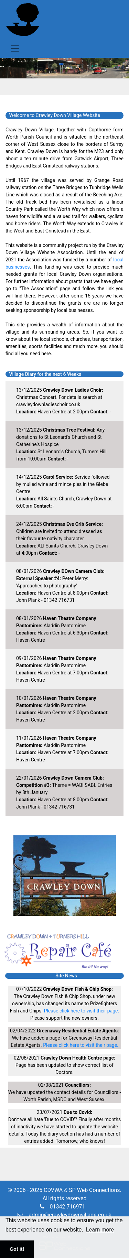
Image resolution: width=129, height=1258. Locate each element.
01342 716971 (62, 1206)
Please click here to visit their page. (81, 1010)
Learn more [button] (100, 1230)
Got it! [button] (17, 1249)
